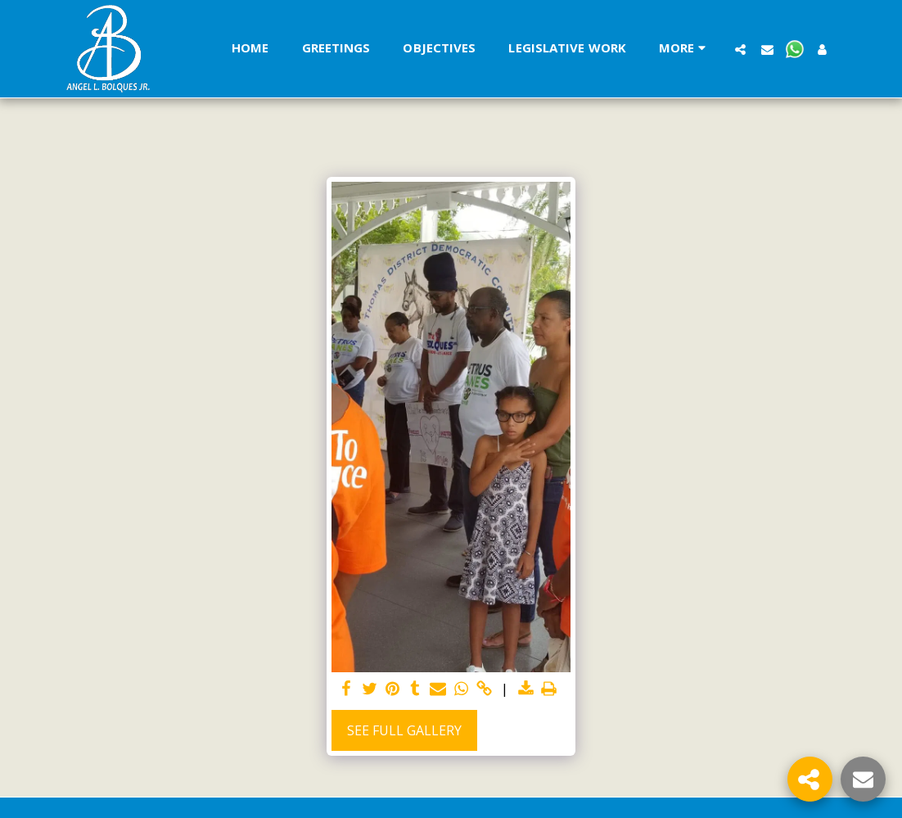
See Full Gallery (404, 730)
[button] (740, 49)
